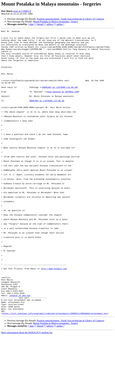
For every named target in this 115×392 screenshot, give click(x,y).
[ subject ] (50, 24)
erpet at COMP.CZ (22, 11)
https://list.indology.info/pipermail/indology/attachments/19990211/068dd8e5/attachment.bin (55, 370)
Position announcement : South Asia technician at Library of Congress (70, 19)
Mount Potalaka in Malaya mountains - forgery (55, 21)
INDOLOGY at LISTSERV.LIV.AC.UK (59, 98)
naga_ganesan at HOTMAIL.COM (62, 104)
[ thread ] (40, 24)
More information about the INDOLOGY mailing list (26, 389)
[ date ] (31, 24)
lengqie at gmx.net (19, 348)
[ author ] (59, 24)
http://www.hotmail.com (54, 316)
